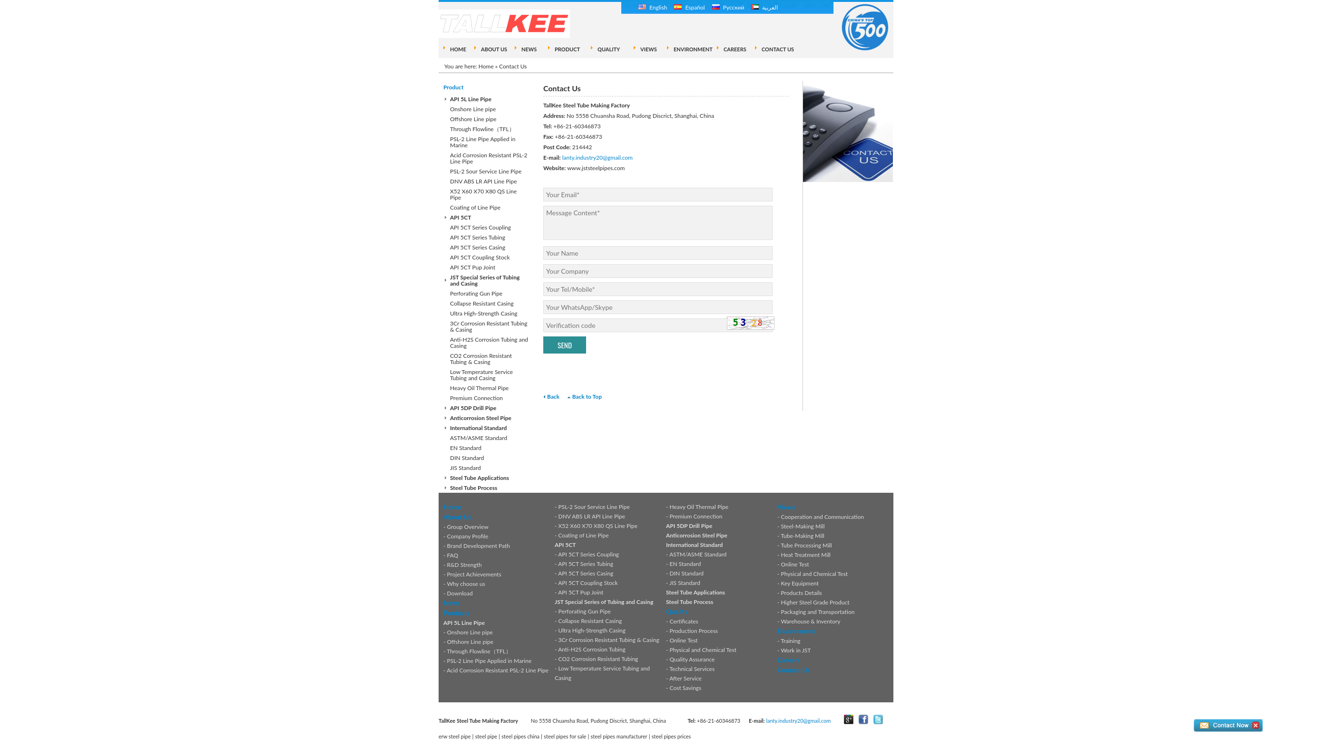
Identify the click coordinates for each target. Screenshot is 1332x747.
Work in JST (796, 650)
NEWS (529, 49)
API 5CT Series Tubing (477, 237)
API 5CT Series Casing (477, 247)
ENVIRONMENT (693, 49)
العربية (764, 7)
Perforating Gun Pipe (476, 293)
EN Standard (465, 447)
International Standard (478, 427)
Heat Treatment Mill (806, 554)
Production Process (694, 630)
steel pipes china (520, 736)
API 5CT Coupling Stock (480, 257)
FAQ (453, 555)
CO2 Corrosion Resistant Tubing (598, 658)
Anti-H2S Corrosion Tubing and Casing (489, 342)
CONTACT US (778, 49)
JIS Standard (465, 467)
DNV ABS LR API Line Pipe (483, 181)
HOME (458, 49)
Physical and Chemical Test (703, 649)
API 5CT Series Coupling (480, 227)
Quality (677, 611)
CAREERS (735, 49)
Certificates (684, 621)
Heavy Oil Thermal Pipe (479, 388)
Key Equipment (800, 583)
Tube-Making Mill (802, 535)
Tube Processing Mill (806, 545)
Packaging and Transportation (818, 611)
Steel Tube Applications (479, 477)
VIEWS (648, 49)
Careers (788, 660)
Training (790, 640)
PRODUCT (567, 49)
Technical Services (692, 668)
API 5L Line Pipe (470, 99)
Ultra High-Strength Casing (484, 313)
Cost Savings (686, 687)
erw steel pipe (455, 736)
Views (786, 507)
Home (486, 66)
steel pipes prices (671, 736)
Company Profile (468, 536)
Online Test (684, 640)
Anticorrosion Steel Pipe (480, 417)
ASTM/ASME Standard (478, 437)
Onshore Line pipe (473, 109)
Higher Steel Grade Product (815, 602)
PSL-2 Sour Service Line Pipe (485, 171)
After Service (685, 678)
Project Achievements (474, 574)
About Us (457, 517)
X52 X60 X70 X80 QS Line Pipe (483, 194)
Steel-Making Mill (803, 526)
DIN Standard (467, 457)
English (652, 7)
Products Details (801, 592)
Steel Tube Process (473, 487)
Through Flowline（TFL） (482, 129)
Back (553, 396)
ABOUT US (494, 49)
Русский (728, 7)
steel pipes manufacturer (619, 736)
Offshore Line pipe (473, 119)
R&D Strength (464, 564)
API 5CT (460, 217)
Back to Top (587, 396)
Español (689, 7)
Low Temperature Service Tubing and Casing (481, 375)
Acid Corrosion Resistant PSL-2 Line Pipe (488, 158)
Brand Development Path (478, 545)
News (451, 603)
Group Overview (468, 526)
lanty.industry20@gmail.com (597, 157)
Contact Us (793, 670)
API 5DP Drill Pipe (473, 408)
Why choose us (466, 583)
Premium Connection (476, 398)
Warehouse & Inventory (810, 621)
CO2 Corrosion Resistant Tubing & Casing (481, 358)
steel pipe (486, 736)
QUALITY (608, 49)
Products (456, 613)
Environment (796, 631)
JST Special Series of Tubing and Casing (484, 280)
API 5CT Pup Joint (472, 267)
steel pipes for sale (565, 736)
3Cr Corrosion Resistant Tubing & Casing (488, 326)
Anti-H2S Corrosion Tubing (592, 649)
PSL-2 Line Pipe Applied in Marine (482, 142)
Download (460, 593)
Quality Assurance (692, 659)
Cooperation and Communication (822, 516)
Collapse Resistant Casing (482, 303)
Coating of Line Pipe (475, 207)
